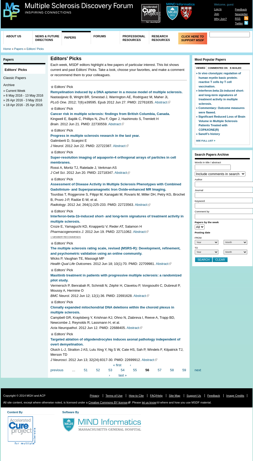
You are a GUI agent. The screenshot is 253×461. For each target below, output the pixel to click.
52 (98, 370)
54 (123, 370)
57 (159, 370)
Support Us (194, 395)
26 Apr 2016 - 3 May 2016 (24, 100)
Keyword (200, 201)
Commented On (218, 68)
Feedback (241, 9)
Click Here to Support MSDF (192, 38)
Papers (70, 37)
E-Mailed (235, 68)
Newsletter (241, 14)
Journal (199, 190)
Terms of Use (114, 395)
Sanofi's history (209, 133)
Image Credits (235, 395)
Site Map (174, 395)
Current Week (15, 91)
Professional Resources (134, 38)
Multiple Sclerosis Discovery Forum (79, 8)
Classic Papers (14, 78)
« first (117, 365)
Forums (100, 36)
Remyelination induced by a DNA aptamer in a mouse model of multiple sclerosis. (117, 92)
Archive (9, 85)
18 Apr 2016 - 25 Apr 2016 (24, 105)
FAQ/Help (156, 395)
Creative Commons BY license (107, 402)
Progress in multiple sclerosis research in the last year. (95, 136)
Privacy (94, 395)
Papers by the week (207, 222)
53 (110, 370)
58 (172, 370)
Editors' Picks (35, 48)
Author (198, 179)
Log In (218, 9)
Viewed (201, 68)
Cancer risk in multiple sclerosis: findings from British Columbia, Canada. (110, 114)
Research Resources (161, 38)
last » (123, 375)
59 (184, 370)
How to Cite (136, 395)
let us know (149, 402)
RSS (237, 18)
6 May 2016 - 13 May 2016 (25, 95)
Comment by (202, 211)
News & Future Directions (47, 38)
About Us (13, 36)
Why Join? (220, 19)
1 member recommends (66, 237)
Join (216, 14)
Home (7, 48)
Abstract (161, 102)
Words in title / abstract (208, 162)
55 (135, 370)
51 (86, 370)
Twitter (239, 23)
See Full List (205, 140)
